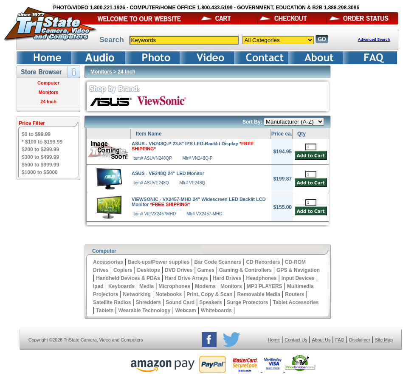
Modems (205, 286)
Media (146, 286)
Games (205, 270)
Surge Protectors (247, 302)
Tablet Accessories (295, 302)
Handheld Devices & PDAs (128, 278)
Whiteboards (216, 310)
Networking (137, 294)
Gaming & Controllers (245, 270)
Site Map (384, 339)
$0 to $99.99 (36, 134)
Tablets (104, 310)
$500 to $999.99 (40, 165)
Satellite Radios (112, 302)
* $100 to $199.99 (42, 142)
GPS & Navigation (298, 270)
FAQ (339, 339)
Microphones (174, 286)
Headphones (261, 278)
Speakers (210, 302)
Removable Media (258, 294)
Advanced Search (374, 39)
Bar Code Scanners (218, 262)
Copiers (122, 270)
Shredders (148, 302)
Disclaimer (359, 339)
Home (274, 339)
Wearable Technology (144, 310)
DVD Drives (178, 270)
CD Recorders (263, 262)
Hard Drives (227, 278)
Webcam (185, 310)
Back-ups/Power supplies (158, 262)
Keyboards (121, 286)
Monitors (48, 92)
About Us (321, 339)
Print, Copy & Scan (209, 294)
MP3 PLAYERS (264, 286)
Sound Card (180, 302)
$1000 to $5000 (40, 172)
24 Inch (48, 101)
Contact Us (296, 339)
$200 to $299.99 (40, 149)
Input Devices (298, 278)
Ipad (98, 286)
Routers (294, 294)
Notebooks (168, 294)
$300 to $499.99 (40, 157)
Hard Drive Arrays (186, 278)
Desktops (148, 270)
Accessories (108, 262)
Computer (48, 82)
